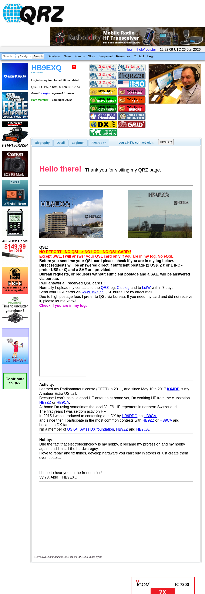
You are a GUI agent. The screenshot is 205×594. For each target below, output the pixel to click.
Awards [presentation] (98, 142)
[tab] (42, 142)
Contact (139, 56)
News (67, 56)
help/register (146, 49)
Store (91, 56)
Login (151, 56)
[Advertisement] (80, 549)
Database (54, 56)
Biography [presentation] (42, 142)
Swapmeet (106, 56)
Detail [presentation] (61, 142)
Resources (123, 56)
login (130, 49)
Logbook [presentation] (78, 142)
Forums (80, 56)
